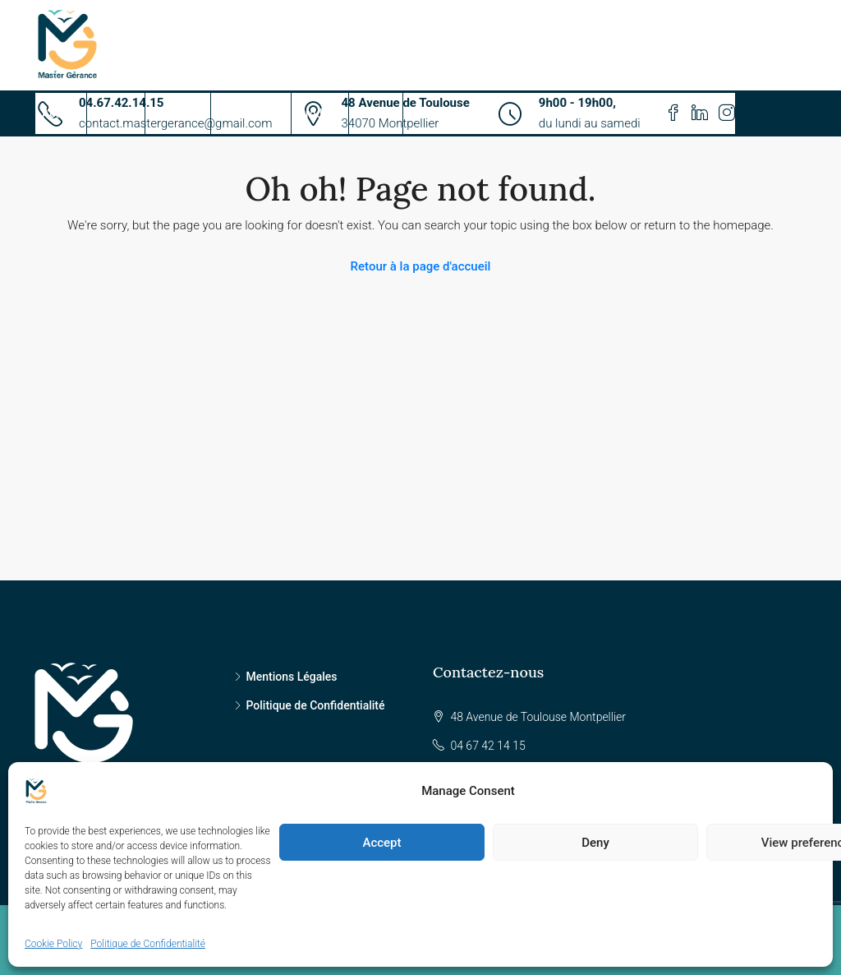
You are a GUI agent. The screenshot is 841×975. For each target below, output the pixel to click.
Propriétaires (251, 113)
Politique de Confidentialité (147, 944)
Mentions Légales (292, 676)
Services (116, 113)
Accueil (61, 113)
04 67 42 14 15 (487, 745)
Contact (376, 113)
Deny (595, 842)
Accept (381, 842)
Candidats (178, 113)
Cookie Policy (53, 944)
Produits (320, 113)
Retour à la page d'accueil (421, 266)
